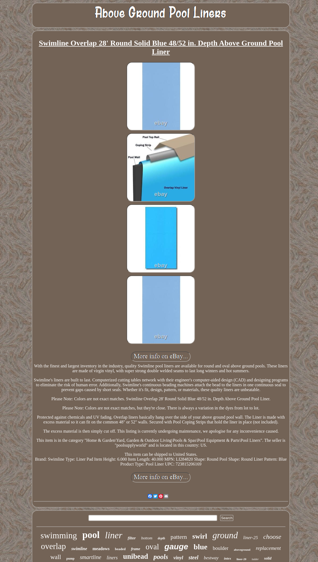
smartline (90, 557)
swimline (79, 548)
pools (160, 556)
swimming (59, 535)
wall (55, 557)
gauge (176, 546)
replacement (268, 548)
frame (135, 549)
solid (267, 558)
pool (91, 535)
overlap (53, 546)
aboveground (242, 549)
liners (112, 557)
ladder (255, 559)
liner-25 (250, 537)
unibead (135, 556)
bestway (211, 557)
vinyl (178, 557)
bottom (146, 538)
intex (227, 558)
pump (71, 558)
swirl (199, 536)
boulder (220, 548)
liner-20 (241, 559)
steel (193, 557)
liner (113, 535)
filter (132, 538)
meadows (101, 548)
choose (272, 536)
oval (152, 546)
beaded (120, 549)
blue (200, 547)
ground (225, 535)
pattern (178, 536)
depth (161, 538)
